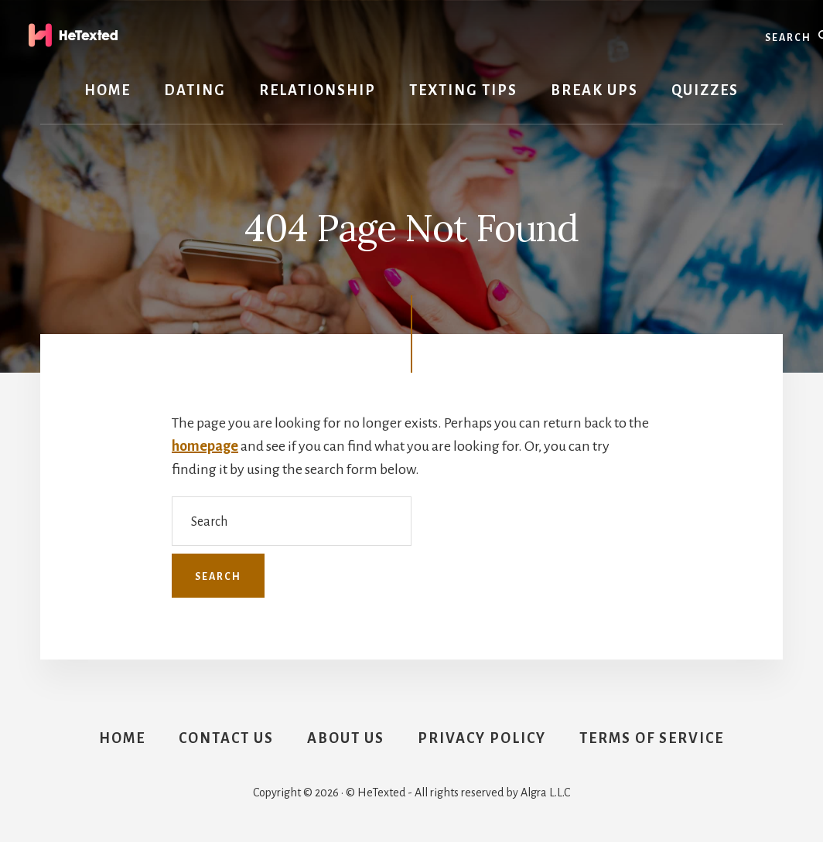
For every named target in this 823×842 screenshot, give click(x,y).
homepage (205, 446)
